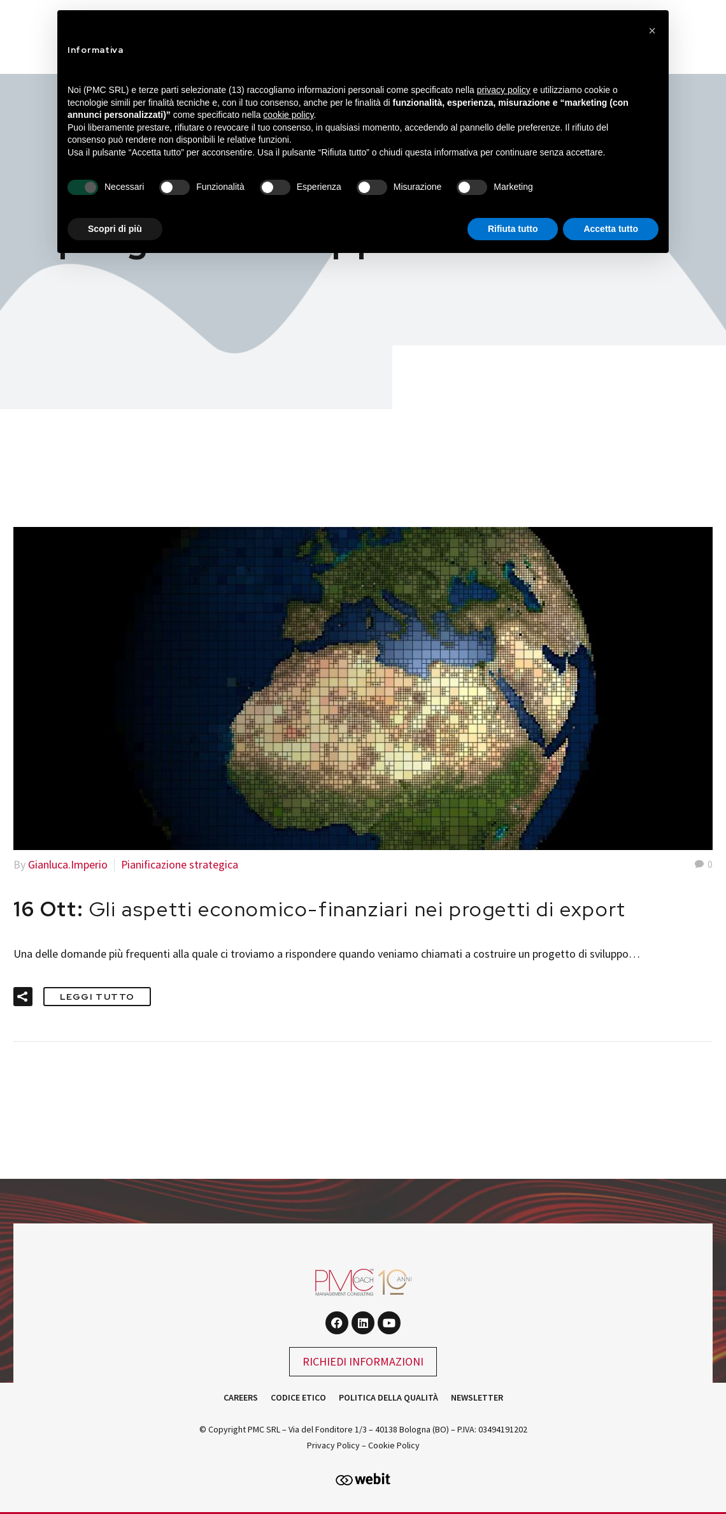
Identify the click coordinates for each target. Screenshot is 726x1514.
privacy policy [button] (503, 90)
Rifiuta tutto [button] (513, 229)
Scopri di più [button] (115, 229)
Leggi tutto (97, 996)
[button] (22, 996)
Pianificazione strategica (180, 864)
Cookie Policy (394, 1444)
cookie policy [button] (288, 115)
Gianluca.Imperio (68, 864)
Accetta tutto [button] (610, 229)
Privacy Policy (333, 1444)
